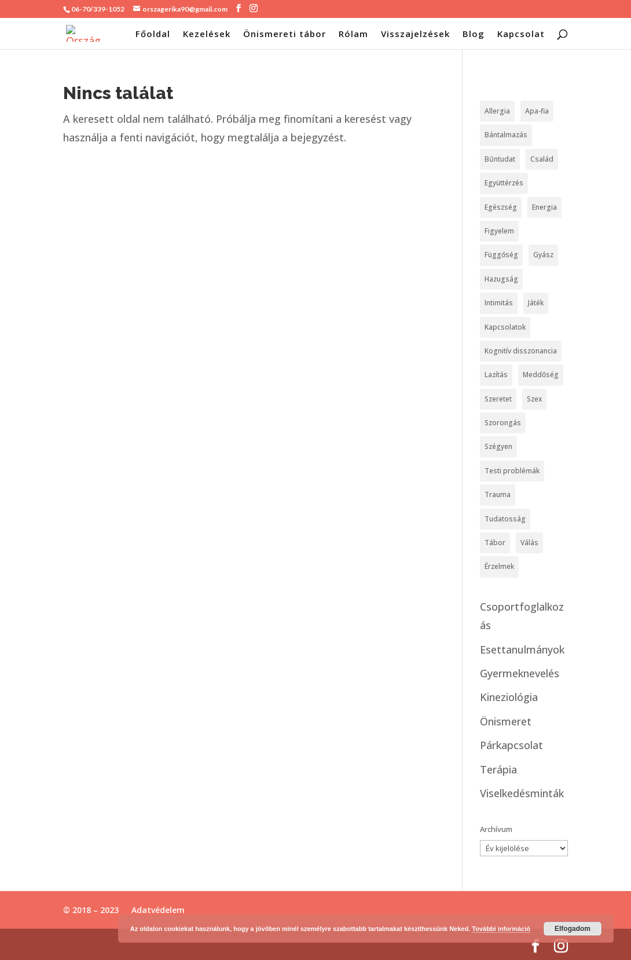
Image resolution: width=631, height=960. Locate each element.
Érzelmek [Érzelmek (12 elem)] (499, 566)
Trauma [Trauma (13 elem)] (498, 494)
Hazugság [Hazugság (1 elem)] (501, 279)
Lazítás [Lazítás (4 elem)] (496, 374)
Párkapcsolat (511, 745)
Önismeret (505, 721)
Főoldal (152, 34)
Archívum (496, 829)
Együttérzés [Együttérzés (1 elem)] (504, 183)
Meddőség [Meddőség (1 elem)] (541, 374)
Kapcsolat (521, 34)
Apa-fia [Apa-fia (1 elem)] (537, 111)
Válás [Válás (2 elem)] (529, 542)
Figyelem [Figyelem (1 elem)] (499, 231)
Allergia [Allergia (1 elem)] (497, 111)
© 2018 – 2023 (91, 909)
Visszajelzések (415, 34)
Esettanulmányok (522, 649)
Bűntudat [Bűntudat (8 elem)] (500, 159)
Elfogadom (572, 929)
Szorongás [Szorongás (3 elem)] (503, 423)
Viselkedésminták (522, 793)
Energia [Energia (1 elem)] (544, 207)
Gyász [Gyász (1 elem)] (543, 255)
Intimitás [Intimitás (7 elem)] (499, 303)
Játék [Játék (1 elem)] (536, 303)
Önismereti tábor (284, 34)
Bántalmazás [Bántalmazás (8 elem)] (506, 135)
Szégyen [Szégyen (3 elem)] (498, 446)
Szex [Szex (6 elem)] (534, 399)
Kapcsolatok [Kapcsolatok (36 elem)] (505, 327)
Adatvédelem (158, 909)
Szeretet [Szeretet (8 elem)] (498, 399)
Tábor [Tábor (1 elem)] (495, 542)
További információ (501, 928)
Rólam (353, 34)
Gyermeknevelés (519, 673)
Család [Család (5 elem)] (541, 159)
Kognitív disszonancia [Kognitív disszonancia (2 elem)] (521, 351)
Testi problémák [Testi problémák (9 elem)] (512, 471)
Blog (474, 34)
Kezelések (206, 34)
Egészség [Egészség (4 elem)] (501, 207)
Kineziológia (509, 697)
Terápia (498, 769)
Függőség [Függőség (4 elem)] (501, 255)
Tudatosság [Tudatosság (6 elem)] (505, 519)
